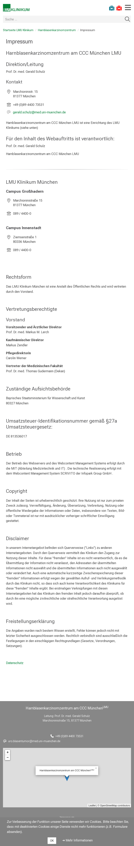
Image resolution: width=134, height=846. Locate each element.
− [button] (8, 757)
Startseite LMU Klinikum (18, 30)
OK (52, 840)
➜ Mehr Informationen (77, 840)
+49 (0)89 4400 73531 (28, 105)
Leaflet (92, 805)
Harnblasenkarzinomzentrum (57, 30)
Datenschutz (14, 663)
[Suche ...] (63, 19)
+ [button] (8, 752)
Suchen (127, 19)
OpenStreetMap (108, 805)
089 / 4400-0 (22, 213)
